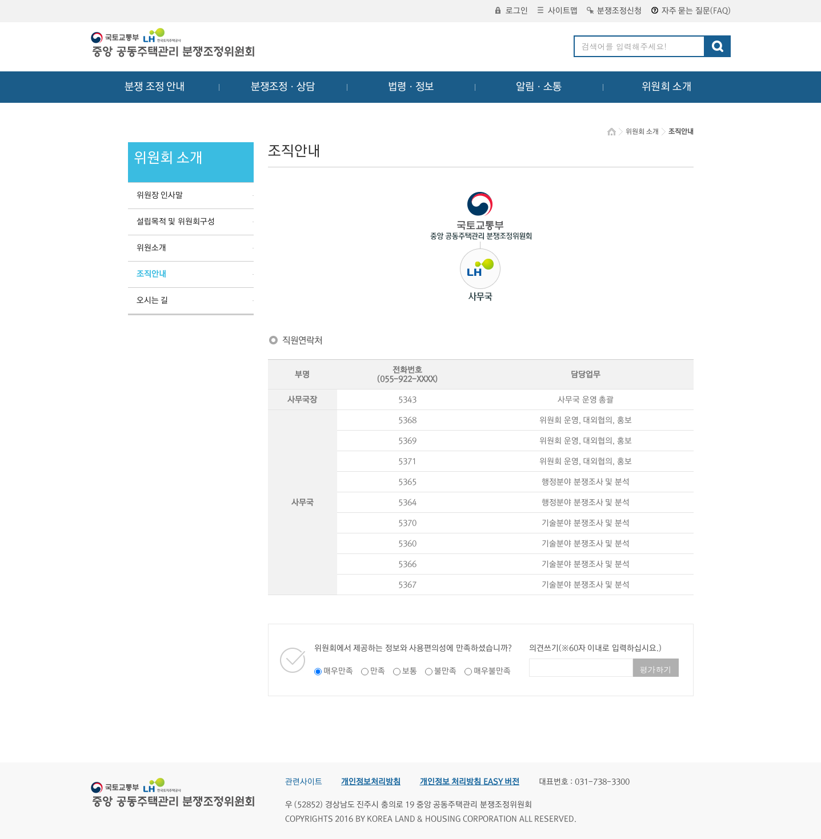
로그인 (511, 10)
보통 (409, 671)
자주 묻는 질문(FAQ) (691, 10)
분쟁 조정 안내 (155, 87)
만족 (377, 671)
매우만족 (338, 671)
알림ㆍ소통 (539, 87)
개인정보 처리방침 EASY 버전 (470, 781)
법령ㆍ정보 (411, 87)
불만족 (445, 671)
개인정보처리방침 (371, 781)
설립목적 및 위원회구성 (176, 221)
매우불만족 (492, 671)
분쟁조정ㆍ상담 (283, 87)
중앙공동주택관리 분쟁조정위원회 (174, 44)
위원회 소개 (666, 87)
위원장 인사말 (160, 195)
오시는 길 (153, 300)
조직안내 (151, 274)
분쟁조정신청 (614, 10)
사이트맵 (558, 10)
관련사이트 (303, 781)
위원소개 (151, 247)
